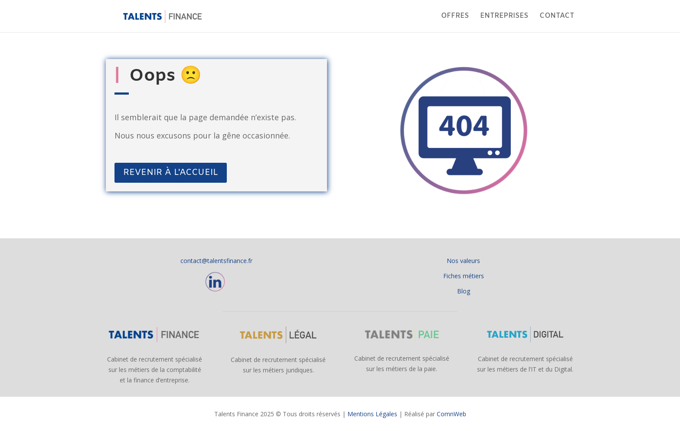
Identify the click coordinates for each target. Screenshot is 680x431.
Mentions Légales (372, 414)
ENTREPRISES (504, 16)
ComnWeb (451, 414)
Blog (463, 291)
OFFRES (455, 16)
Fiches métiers (463, 276)
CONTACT (556, 16)
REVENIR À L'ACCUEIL (170, 172)
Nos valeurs (463, 261)
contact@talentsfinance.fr (216, 261)
